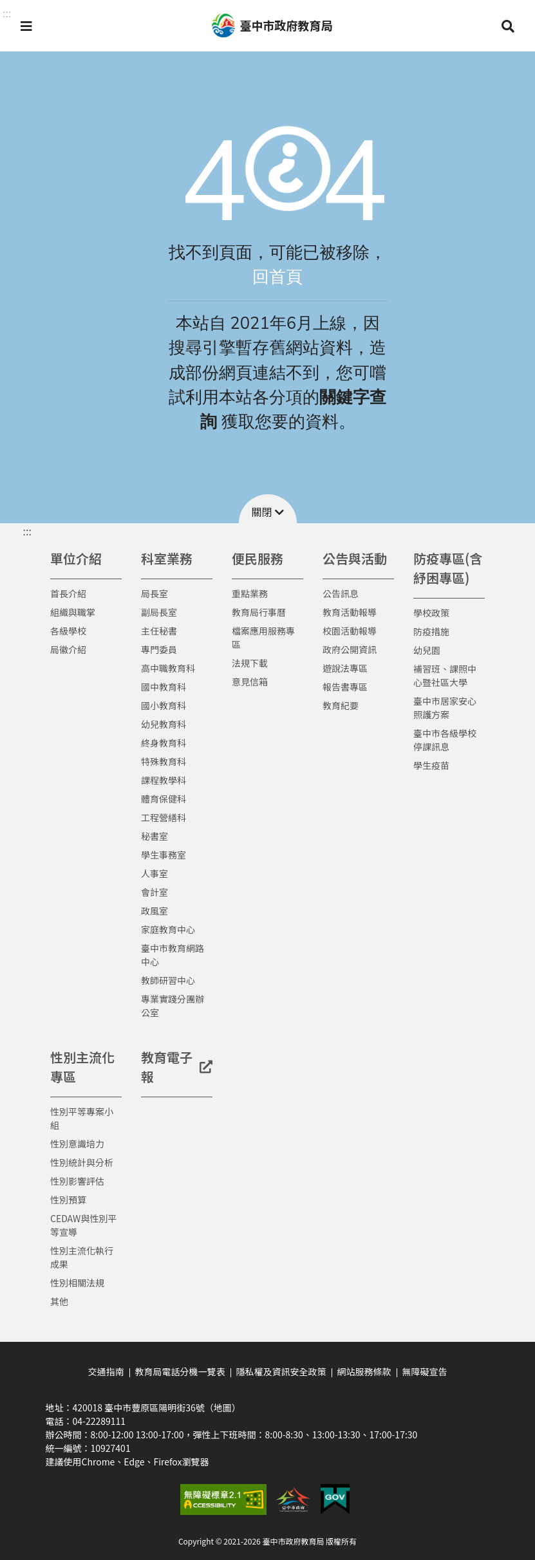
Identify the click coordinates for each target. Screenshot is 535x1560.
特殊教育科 (163, 761)
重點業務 (250, 593)
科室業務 (166, 558)
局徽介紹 (68, 649)
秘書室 (154, 836)
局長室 (154, 593)
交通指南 (106, 1371)
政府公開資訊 (350, 649)
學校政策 (431, 612)
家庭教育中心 (168, 929)
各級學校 (68, 630)
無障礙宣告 (424, 1371)
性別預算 (68, 1199)
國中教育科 (163, 686)
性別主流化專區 (82, 1067)
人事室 (154, 873)
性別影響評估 (77, 1181)
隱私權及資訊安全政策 (281, 1371)
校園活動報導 (350, 630)
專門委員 (159, 649)
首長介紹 (68, 593)
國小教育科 (163, 705)
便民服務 (257, 558)
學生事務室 (163, 854)
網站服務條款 (364, 1371)
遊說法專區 (345, 668)
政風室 (154, 910)
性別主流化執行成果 (81, 1257)
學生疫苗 (431, 765)
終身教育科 (163, 742)
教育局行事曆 (259, 612)
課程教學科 (163, 780)
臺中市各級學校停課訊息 (444, 740)
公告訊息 (341, 593)
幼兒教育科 (163, 724)
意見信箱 (250, 681)
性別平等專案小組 (81, 1118)
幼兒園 (426, 650)
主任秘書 (159, 630)
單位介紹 (76, 558)
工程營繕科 (163, 817)
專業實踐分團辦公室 (172, 1005)
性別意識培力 (77, 1143)
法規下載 (250, 662)
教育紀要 (341, 705)
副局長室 (159, 612)
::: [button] (7, 13)
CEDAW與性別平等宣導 (83, 1225)
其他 (59, 1301)
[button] (26, 25)
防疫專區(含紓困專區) (447, 568)
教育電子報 (176, 1067)
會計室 (154, 892)
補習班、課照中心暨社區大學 (444, 675)
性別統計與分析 (81, 1162)
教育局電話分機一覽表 (180, 1371)
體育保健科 (163, 798)
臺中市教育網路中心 (172, 955)
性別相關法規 (77, 1282)
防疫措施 (431, 631)
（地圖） (223, 1407)
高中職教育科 (168, 668)
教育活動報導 (350, 612)
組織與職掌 (72, 612)
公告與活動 (355, 558)
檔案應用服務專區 (263, 637)
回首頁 (277, 277)
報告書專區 (345, 686)
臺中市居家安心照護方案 (444, 707)
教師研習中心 (168, 980)
